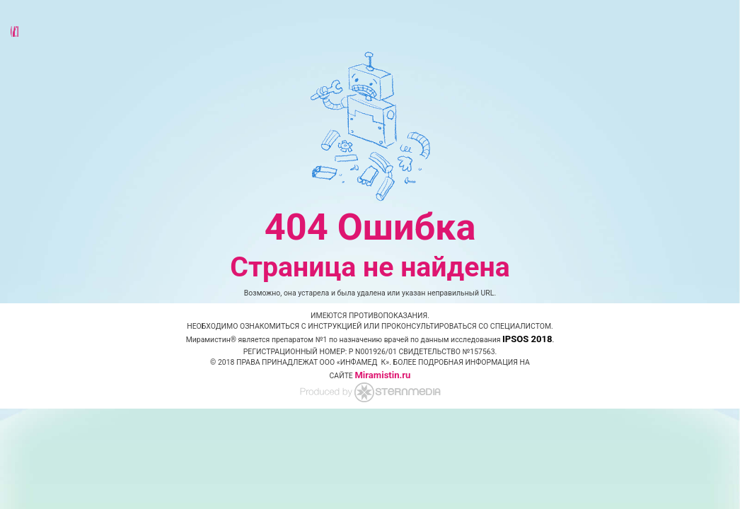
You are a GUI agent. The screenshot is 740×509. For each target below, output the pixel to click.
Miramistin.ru (382, 375)
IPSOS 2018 (527, 339)
